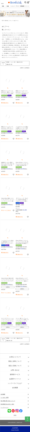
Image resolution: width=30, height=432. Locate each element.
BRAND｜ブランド (9, 20)
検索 (25, 2)
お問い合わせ (15, 370)
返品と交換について (15, 365)
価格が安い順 (19, 62)
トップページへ (4, 407)
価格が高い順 (9, 64)
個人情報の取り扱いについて (8, 401)
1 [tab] (11, 18)
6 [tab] (16, 18)
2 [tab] (12, 18)
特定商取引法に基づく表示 (7, 404)
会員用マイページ (15, 379)
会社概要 (15, 387)
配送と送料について (15, 361)
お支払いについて (15, 357)
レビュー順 (13, 62)
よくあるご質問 (4, 397)
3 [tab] (13, 18)
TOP (3, 20)
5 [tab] (15, 18)
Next (28, 14)
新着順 (7, 62)
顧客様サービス (15, 374)
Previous (2, 14)
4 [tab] (14, 18)
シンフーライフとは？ (15, 383)
